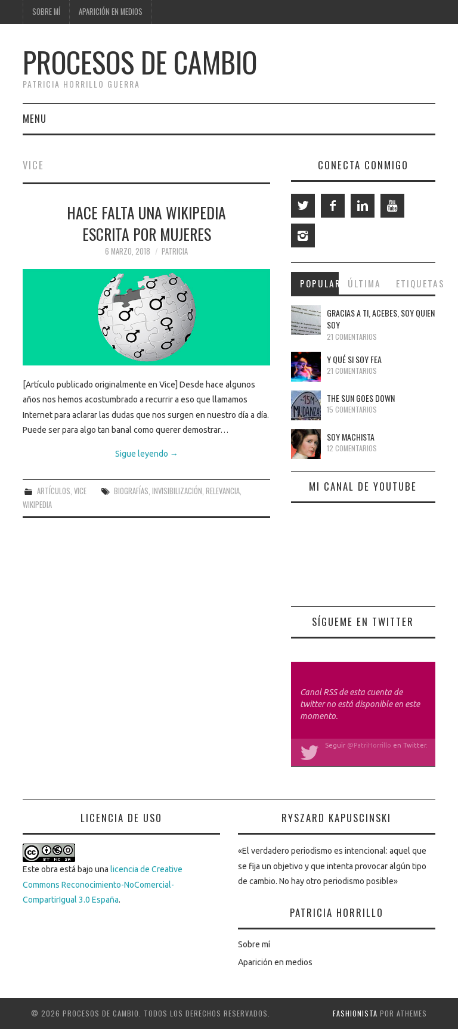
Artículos (53, 491)
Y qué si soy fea (354, 359)
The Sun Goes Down (361, 398)
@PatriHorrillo (369, 745)
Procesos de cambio (140, 62)
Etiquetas (415, 283)
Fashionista (355, 1013)
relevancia (223, 491)
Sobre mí (46, 11)
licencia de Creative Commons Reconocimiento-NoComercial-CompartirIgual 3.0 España (102, 884)
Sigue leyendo (146, 453)
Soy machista (351, 436)
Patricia (175, 251)
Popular (319, 283)
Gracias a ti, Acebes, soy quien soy (381, 318)
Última (364, 283)
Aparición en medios (111, 11)
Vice (80, 491)
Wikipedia (37, 504)
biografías (131, 491)
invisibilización (177, 491)
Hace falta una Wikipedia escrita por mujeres (146, 223)
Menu (35, 118)
